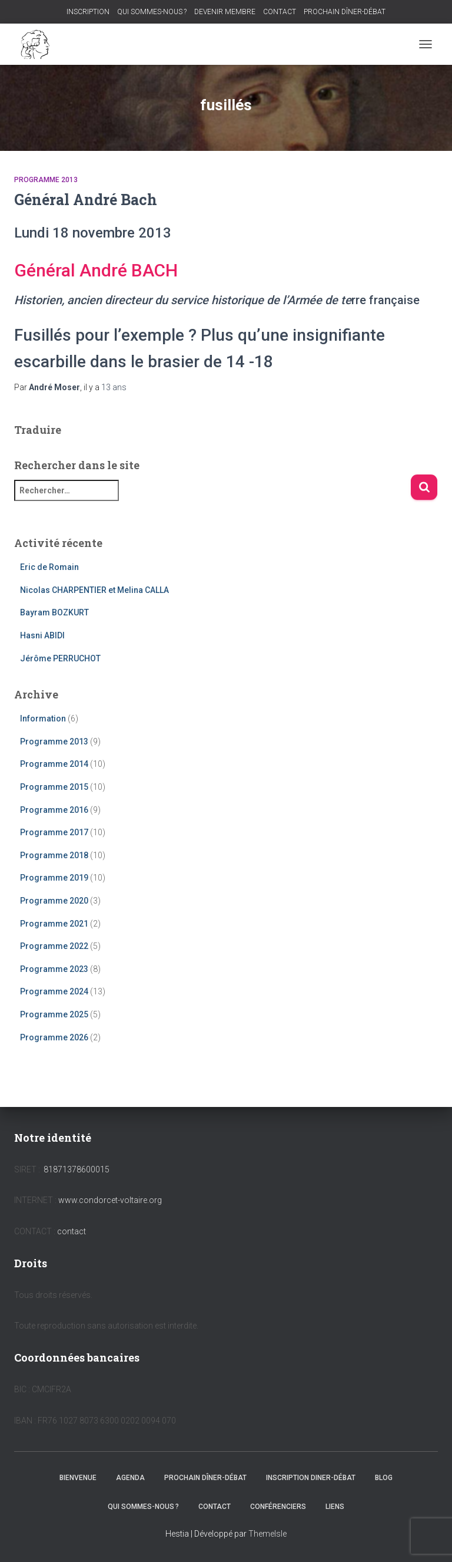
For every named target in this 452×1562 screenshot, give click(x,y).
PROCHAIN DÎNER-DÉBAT (344, 12)
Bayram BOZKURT (54, 612)
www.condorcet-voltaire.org (110, 1200)
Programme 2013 (46, 180)
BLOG (384, 1478)
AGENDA (130, 1478)
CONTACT (279, 12)
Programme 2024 (54, 991)
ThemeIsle (267, 1533)
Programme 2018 (54, 855)
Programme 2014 (54, 764)
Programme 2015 (54, 787)
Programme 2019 (54, 877)
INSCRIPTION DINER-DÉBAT (310, 1478)
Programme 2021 (54, 923)
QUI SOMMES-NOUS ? (152, 12)
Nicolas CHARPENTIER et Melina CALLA (94, 590)
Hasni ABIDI (42, 635)
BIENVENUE (78, 1478)
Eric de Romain (49, 567)
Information (43, 718)
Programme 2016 (54, 810)
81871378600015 (76, 1169)
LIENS (334, 1506)
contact (71, 1231)
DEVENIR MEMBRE (224, 12)
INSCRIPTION (88, 12)
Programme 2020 (54, 900)
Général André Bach (85, 199)
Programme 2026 (54, 1037)
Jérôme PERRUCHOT (60, 658)
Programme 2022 (54, 946)
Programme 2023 (54, 969)
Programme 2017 (54, 832)
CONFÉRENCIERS (278, 1506)
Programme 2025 (54, 1014)
